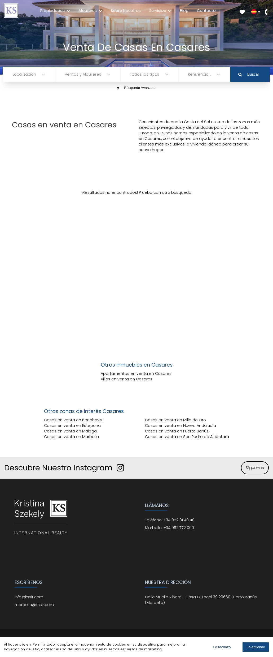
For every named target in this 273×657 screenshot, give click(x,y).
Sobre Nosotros (126, 10)
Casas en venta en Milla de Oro (175, 420)
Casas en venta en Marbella (71, 436)
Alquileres (90, 10)
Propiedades (55, 10)
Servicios (160, 10)
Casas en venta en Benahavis (73, 420)
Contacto (206, 10)
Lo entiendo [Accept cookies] (255, 647)
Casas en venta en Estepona (72, 425)
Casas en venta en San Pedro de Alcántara (187, 436)
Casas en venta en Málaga (70, 431)
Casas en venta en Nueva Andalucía (180, 425)
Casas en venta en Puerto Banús (177, 431)
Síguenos (255, 467)
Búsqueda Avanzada (137, 88)
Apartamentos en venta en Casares (136, 373)
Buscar (248, 74)
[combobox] (13, 74)
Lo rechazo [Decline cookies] (222, 647)
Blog (184, 10)
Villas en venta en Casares (126, 379)
